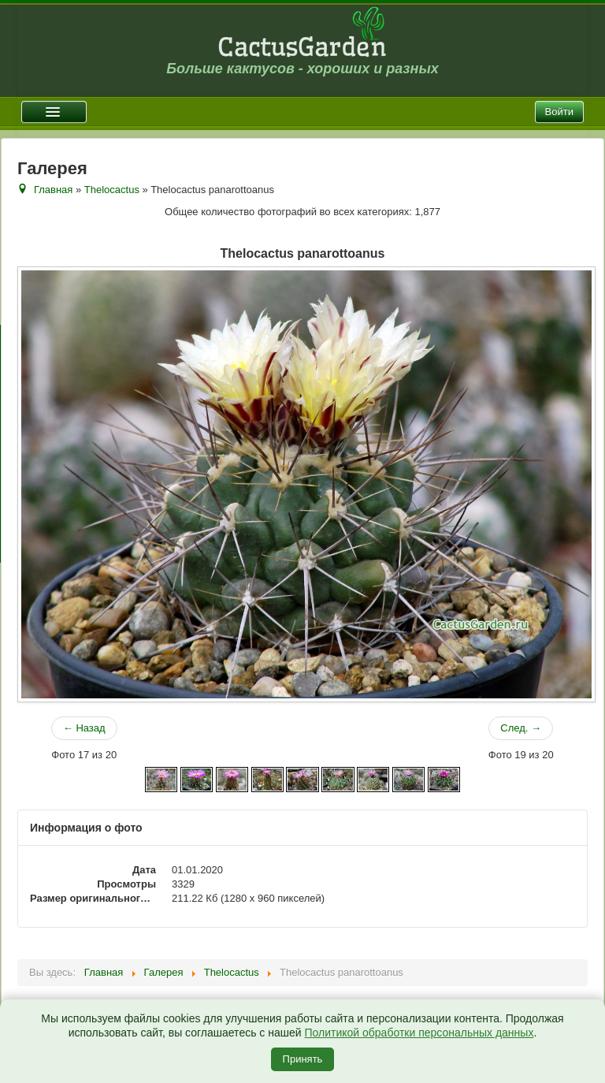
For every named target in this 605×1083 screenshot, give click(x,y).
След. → (520, 728)
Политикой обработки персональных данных (418, 1032)
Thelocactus (111, 189)
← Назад (84, 728)
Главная (53, 189)
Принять (303, 1059)
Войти (559, 111)
